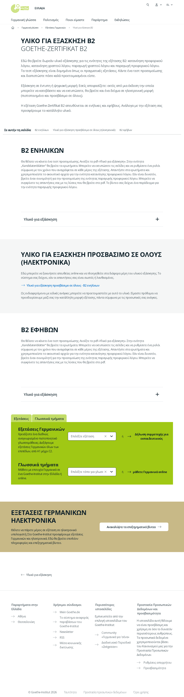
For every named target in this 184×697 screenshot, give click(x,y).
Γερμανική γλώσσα (23, 20)
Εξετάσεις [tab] (21, 419)
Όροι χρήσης (141, 691)
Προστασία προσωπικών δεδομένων (104, 691)
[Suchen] (147, 4)
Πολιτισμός (51, 20)
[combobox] (92, 436)
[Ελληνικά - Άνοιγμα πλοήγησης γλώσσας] (169, 5)
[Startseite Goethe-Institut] (20, 8)
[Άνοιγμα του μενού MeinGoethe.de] (158, 5)
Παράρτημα (99, 20)
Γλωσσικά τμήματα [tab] (49, 419)
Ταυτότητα (70, 691)
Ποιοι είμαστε (75, 20)
